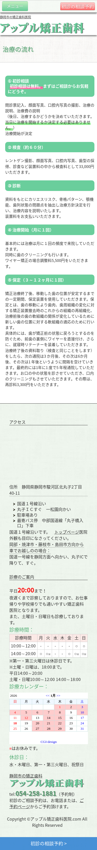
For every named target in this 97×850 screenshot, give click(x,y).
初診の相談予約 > (49, 843)
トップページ (66, 532)
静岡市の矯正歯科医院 (15, 17)
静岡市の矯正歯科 (25, 776)
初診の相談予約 (77, 6)
